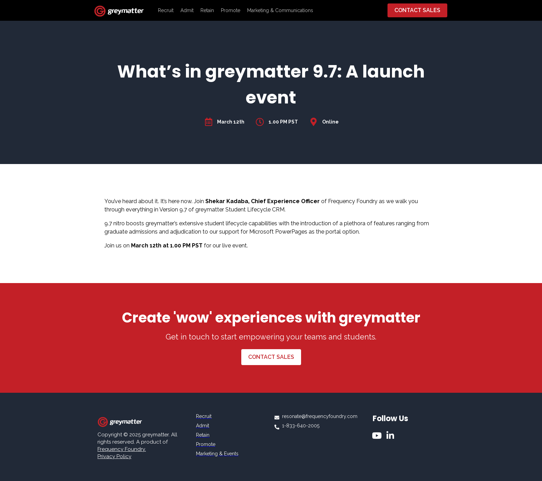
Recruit (166, 10)
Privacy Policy (114, 456)
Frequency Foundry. (121, 449)
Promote (230, 10)
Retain (207, 10)
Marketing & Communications (280, 10)
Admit (187, 10)
